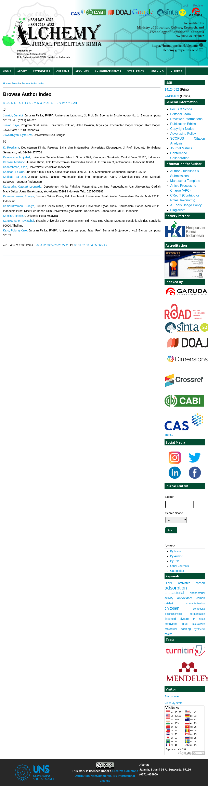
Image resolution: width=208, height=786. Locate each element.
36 (99, 245)
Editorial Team (180, 114)
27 (63, 245)
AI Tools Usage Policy (186, 205)
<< (37, 245)
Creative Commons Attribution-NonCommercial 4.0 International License (106, 775)
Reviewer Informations (186, 119)
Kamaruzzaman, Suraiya (18, 196)
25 (55, 245)
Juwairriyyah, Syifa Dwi (17, 135)
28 (67, 245)
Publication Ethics (183, 124)
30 (75, 245)
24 (51, 245)
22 (44, 245)
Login (185, 5)
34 (91, 245)
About (22, 71)
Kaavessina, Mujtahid (16, 157)
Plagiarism (177, 210)
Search (16, 83)
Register (198, 5)
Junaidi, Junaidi (13, 115)
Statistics (135, 71)
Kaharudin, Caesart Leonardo (22, 186)
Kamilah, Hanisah (14, 215)
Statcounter (172, 696)
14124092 (172, 89)
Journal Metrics (181, 148)
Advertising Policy (183, 133)
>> (105, 245)
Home (7, 71)
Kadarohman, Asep (15, 167)
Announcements (108, 71)
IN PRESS (176, 71)
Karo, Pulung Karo (15, 230)
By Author (176, 556)
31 (79, 245)
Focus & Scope (181, 109)
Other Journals (179, 566)
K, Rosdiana (11, 147)
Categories (41, 71)
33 (87, 245)
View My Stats (173, 703)
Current (63, 71)
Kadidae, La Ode (13, 172)
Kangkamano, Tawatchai (18, 220)
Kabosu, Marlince (14, 162)
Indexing (157, 71)
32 (83, 245)
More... (169, 434)
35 (95, 245)
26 (59, 245)
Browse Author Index (33, 83)
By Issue (175, 551)
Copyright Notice (182, 128)
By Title (175, 561)
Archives (82, 71)
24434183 (172, 96)
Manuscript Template (185, 180)
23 (48, 245)
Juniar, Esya (11, 125)
